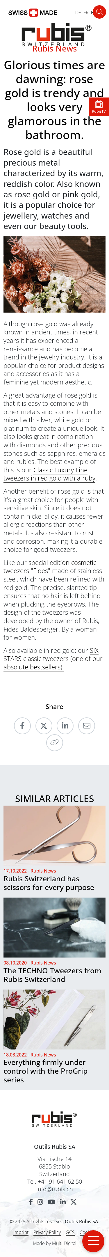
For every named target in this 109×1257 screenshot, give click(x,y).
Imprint (20, 1232)
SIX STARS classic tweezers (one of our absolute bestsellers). (53, 658)
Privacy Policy (47, 1232)
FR (86, 12)
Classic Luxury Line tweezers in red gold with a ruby (49, 474)
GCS (70, 1232)
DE (78, 12)
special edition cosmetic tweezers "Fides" (49, 566)
